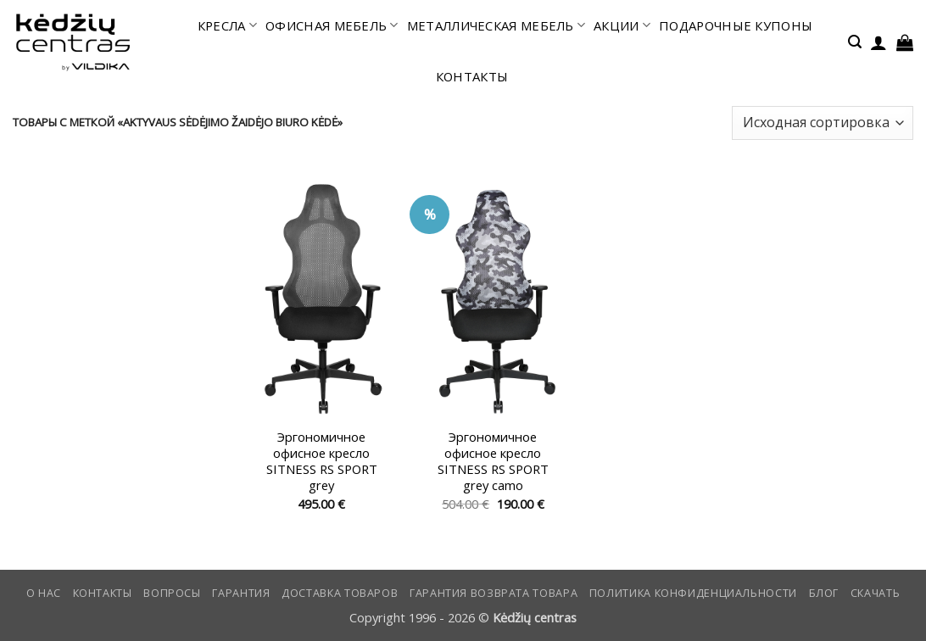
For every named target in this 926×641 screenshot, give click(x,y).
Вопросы (171, 593)
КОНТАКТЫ (472, 76)
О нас (43, 593)
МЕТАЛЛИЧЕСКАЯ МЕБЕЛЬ (496, 25)
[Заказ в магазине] (822, 123)
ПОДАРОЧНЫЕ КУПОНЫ (735, 25)
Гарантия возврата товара (493, 593)
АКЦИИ (622, 25)
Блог (824, 593)
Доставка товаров (340, 593)
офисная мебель (332, 25)
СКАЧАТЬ (875, 593)
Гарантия (241, 593)
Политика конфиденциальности (693, 593)
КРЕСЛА (227, 25)
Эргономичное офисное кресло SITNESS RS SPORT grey (321, 461)
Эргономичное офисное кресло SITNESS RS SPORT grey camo (493, 461)
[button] (855, 42)
